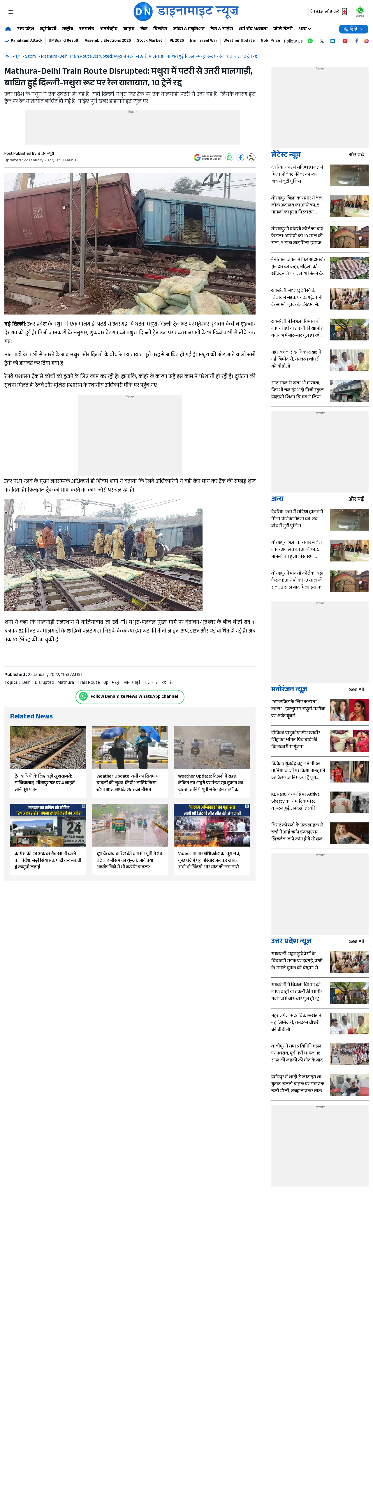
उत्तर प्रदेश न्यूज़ (291, 942)
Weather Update (239, 41)
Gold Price (270, 41)
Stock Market (149, 41)
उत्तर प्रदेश (25, 29)
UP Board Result (64, 41)
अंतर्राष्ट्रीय (108, 29)
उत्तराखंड (86, 29)
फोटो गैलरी (283, 29)
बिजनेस (160, 29)
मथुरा (116, 683)
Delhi (26, 683)
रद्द (164, 683)
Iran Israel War (203, 41)
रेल (172, 683)
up (105, 683)
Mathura (66, 683)
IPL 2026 (176, 41)
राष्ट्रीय (67, 29)
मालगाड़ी (132, 683)
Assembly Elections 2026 (108, 41)
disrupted (44, 683)
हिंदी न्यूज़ (12, 57)
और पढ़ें (359, 156)
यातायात (151, 683)
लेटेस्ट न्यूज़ (286, 155)
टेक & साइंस (221, 29)
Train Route (89, 683)
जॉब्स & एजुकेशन (189, 29)
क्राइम (128, 29)
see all (359, 690)
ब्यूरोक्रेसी (48, 29)
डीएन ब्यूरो (46, 154)
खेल (143, 29)
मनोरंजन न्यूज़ (289, 690)
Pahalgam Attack (27, 41)
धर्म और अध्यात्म (253, 29)
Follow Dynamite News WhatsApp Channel (134, 697)
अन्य (277, 500)
